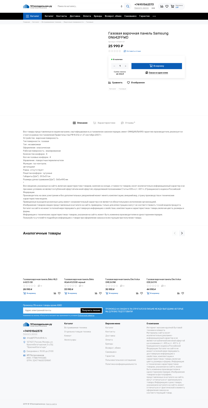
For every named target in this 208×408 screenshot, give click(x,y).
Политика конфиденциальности (121, 364)
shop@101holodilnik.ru (37, 338)
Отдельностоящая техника (77, 331)
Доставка (75, 16)
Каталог (32, 16)
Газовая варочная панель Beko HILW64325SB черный (79, 281)
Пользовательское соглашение (120, 360)
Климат (68, 336)
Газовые (122, 89)
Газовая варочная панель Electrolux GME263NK (122, 281)
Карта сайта (51, 404)
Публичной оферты (86, 315)
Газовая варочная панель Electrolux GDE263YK (164, 281)
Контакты (61, 16)
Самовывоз (130, 16)
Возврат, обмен (113, 16)
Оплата (87, 16)
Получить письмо (91, 310)
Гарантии (144, 16)
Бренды (98, 16)
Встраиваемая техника (75, 327)
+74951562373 (144, 4)
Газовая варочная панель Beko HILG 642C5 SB (40, 281)
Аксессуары (70, 340)
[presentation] (175, 233)
